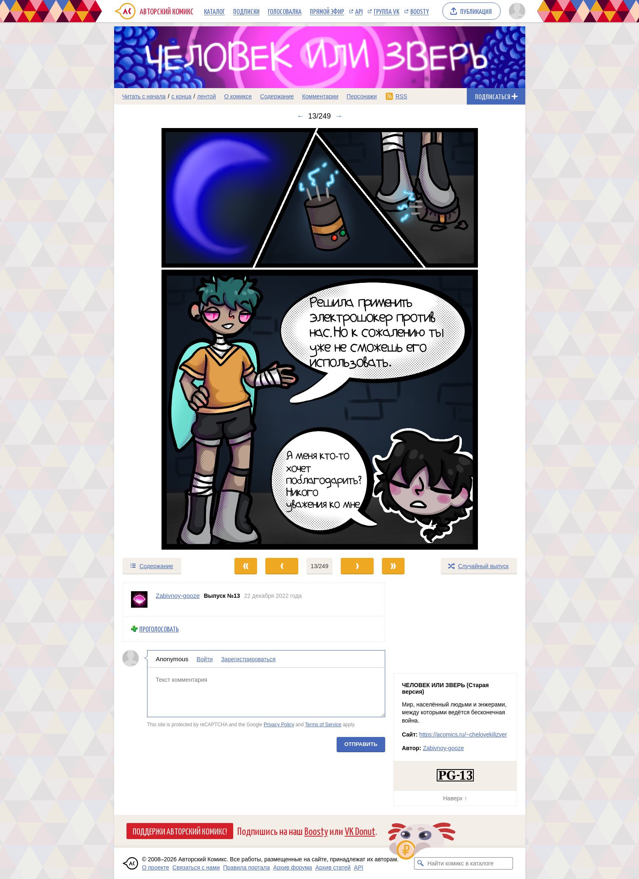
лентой (206, 96)
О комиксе (238, 96)
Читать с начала (144, 96)
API (359, 11)
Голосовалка (285, 11)
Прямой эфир (327, 11)
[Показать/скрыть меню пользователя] (515, 11)
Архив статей (333, 867)
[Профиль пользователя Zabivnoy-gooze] (139, 599)
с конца (181, 96)
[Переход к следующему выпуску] (319, 339)
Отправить (360, 744)
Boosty (419, 11)
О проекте (155, 867)
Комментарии (320, 96)
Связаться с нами (196, 867)
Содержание (277, 96)
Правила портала (246, 867)
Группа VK (386, 11)
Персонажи (361, 96)
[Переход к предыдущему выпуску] (165, 339)
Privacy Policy (278, 724)
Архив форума (292, 867)
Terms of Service (323, 724)
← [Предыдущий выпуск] (300, 116)
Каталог (214, 11)
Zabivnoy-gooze (443, 748)
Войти (205, 658)
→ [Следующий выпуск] (338, 116)
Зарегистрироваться (248, 658)
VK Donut (360, 830)
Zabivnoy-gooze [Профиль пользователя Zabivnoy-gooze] (178, 595)
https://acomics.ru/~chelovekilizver (463, 734)
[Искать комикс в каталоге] (420, 863)
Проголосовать (159, 629)
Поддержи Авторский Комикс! (180, 830)
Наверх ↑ (455, 798)
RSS (401, 96)
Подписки (246, 11)
